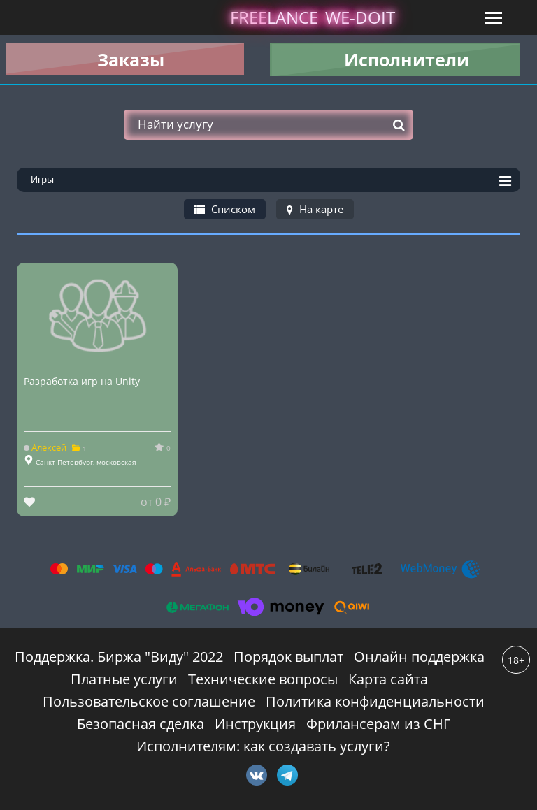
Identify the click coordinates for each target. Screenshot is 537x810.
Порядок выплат (288, 656)
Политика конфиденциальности (375, 701)
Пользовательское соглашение (149, 701)
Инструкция (255, 723)
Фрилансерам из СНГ (378, 723)
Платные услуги (124, 679)
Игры (271, 181)
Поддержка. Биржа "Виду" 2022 (119, 656)
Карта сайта (388, 679)
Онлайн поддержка (419, 656)
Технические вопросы (263, 679)
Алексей (46, 447)
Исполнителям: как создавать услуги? (263, 746)
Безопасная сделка (140, 723)
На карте (315, 209)
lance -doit (312, 17)
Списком (224, 209)
